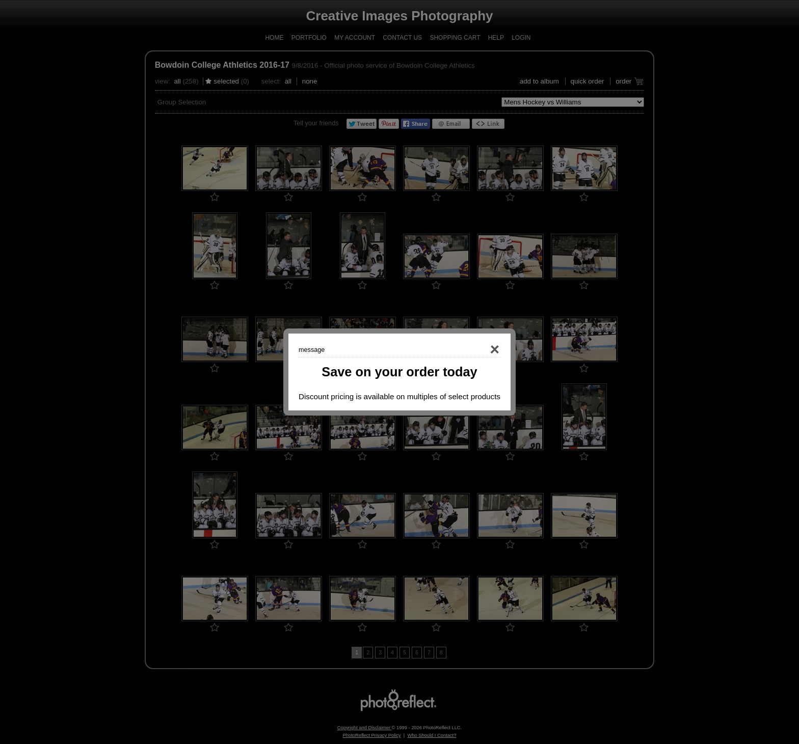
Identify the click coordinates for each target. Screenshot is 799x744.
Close (480, 349)
